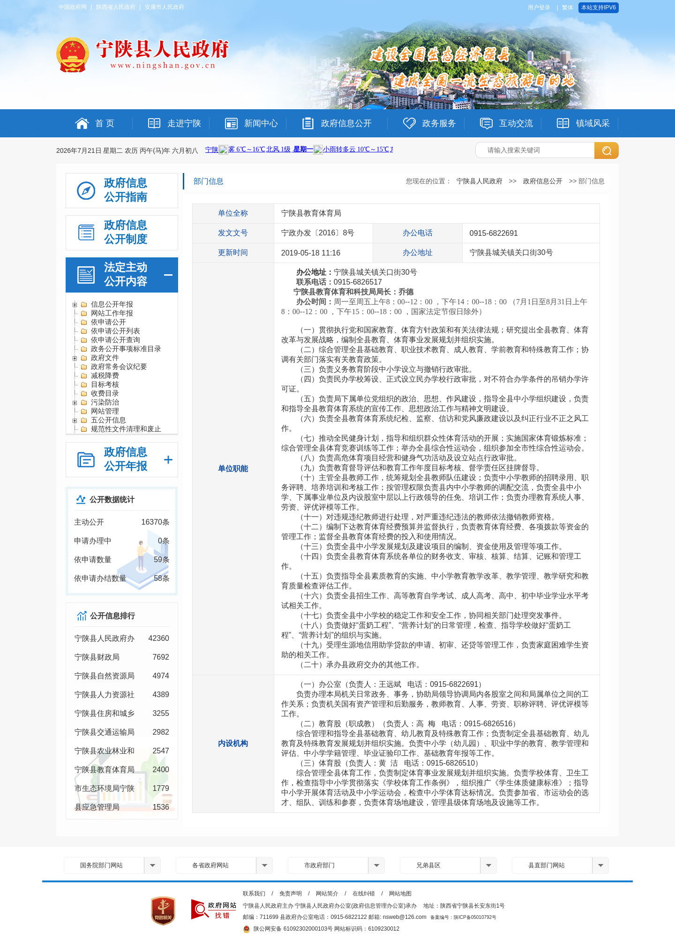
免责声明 (290, 893)
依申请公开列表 (110, 331)
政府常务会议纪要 (113, 366)
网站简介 (327, 893)
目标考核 (99, 384)
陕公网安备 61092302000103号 (288, 929)
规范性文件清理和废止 (120, 429)
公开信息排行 (112, 616)
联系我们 (254, 893)
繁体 (567, 7)
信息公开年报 (106, 304)
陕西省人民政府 (115, 7)
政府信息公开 (542, 181)
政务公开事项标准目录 (120, 349)
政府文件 (99, 357)
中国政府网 (73, 7)
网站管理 (99, 411)
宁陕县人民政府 (479, 181)
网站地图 (400, 893)
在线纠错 (363, 893)
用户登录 (539, 7)
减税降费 (99, 375)
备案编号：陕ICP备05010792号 (463, 917)
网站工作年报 (106, 313)
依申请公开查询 (110, 340)
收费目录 (99, 393)
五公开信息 (103, 420)
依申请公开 (103, 322)
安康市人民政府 (164, 7)
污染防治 (99, 402)
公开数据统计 (112, 500)
